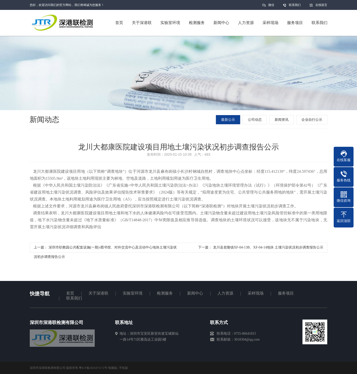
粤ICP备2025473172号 (93, 368)
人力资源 (225, 293)
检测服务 (165, 293)
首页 (70, 293)
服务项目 (286, 293)
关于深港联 (98, 293)
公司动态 (256, 120)
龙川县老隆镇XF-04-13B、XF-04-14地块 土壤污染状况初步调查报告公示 (268, 248)
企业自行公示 (312, 120)
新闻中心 (195, 293)
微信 (271, 6)
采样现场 (256, 293)
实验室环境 (133, 293)
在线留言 (321, 5)
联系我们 (295, 5)
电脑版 (112, 368)
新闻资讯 (282, 120)
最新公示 (229, 120)
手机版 (123, 368)
